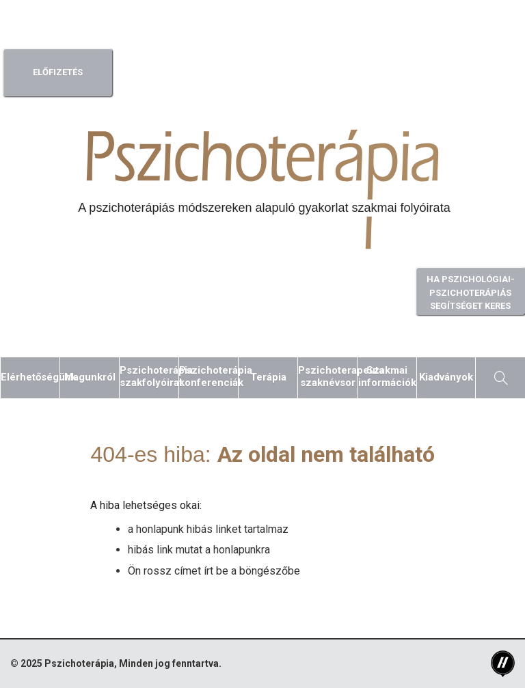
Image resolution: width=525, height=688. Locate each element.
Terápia (268, 377)
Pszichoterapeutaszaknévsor (327, 376)
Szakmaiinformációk (387, 376)
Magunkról (90, 377)
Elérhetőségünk (30, 377)
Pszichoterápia (79, 663)
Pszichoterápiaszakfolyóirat (149, 376)
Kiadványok (446, 377)
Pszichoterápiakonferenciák (208, 376)
